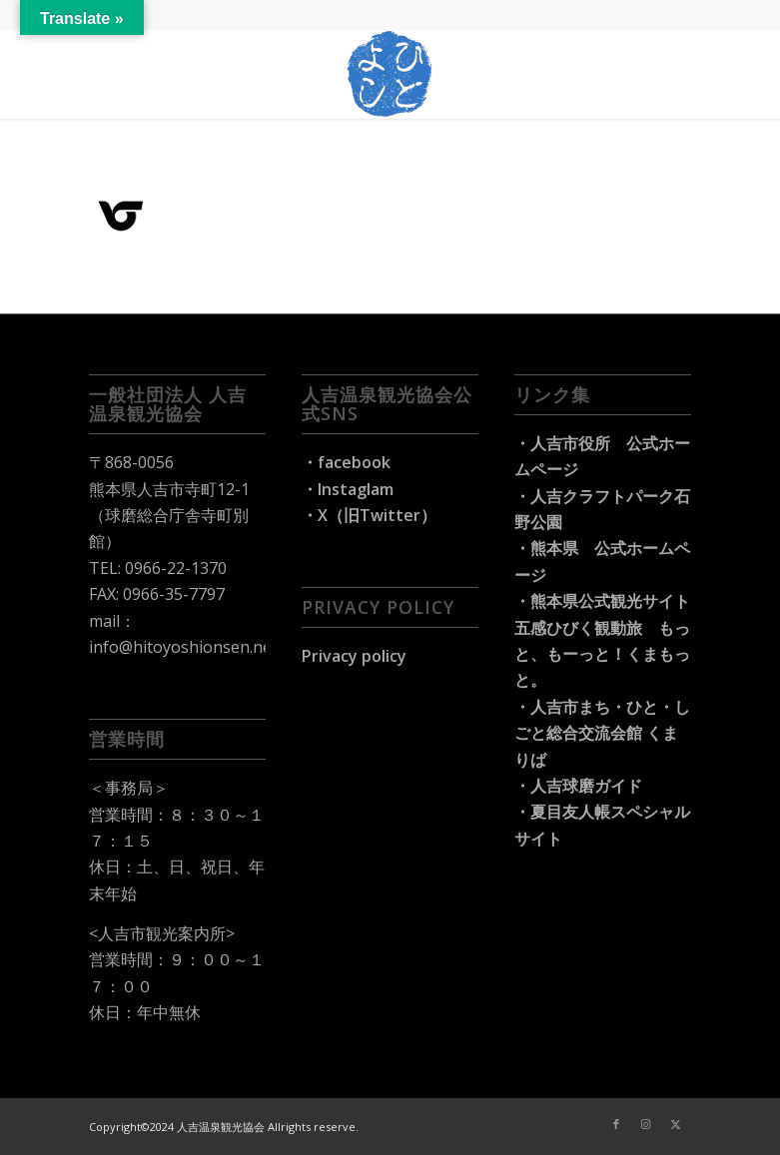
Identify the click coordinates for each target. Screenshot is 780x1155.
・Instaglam (347, 489)
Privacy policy (354, 656)
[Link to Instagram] (646, 1124)
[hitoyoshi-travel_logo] (390, 74)
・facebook (346, 462)
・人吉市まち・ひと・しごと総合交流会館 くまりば (602, 733)
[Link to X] (676, 1124)
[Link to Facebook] (616, 1124)
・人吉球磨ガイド (578, 786)
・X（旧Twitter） (369, 515)
